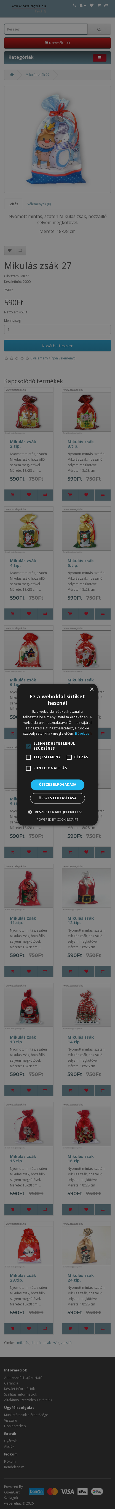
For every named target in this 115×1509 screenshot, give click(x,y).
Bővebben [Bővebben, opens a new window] (83, 733)
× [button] (91, 690)
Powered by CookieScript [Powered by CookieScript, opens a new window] (57, 819)
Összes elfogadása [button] (57, 784)
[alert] (57, 754)
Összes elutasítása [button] (57, 798)
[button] (57, 812)
